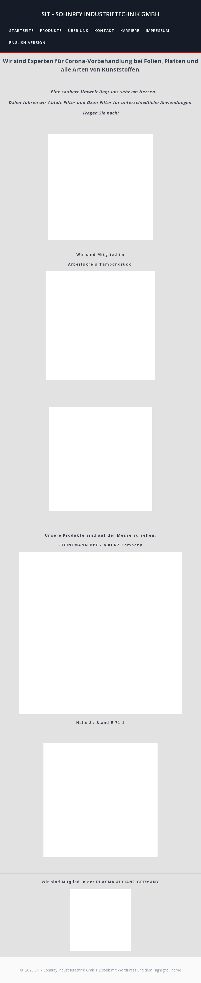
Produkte (51, 30)
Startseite (21, 30)
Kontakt (104, 30)
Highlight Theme (167, 970)
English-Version (27, 42)
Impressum (157, 30)
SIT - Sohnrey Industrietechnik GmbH (100, 14)
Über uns (78, 30)
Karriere (129, 30)
